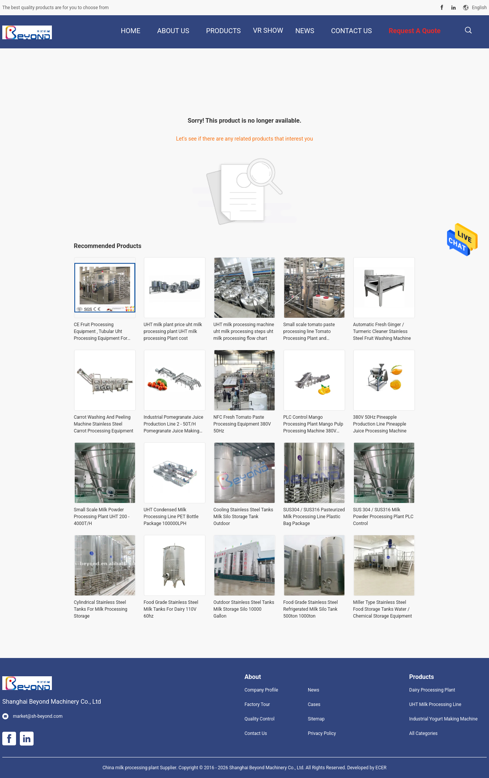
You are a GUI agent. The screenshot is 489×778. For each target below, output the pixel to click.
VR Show (268, 30)
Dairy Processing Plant (432, 690)
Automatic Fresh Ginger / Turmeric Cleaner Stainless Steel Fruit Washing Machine (382, 331)
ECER (380, 767)
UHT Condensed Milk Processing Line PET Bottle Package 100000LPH (171, 516)
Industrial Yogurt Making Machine (443, 719)
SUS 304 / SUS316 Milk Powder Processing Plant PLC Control (383, 516)
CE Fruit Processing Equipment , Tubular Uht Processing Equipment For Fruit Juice (100, 332)
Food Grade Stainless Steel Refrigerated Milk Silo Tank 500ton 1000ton (310, 609)
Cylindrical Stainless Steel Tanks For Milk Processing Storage (100, 609)
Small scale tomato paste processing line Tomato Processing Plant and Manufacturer (309, 332)
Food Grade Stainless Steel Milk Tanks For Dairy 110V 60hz (171, 609)
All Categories (423, 733)
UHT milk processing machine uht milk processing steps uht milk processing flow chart (244, 331)
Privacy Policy (322, 733)
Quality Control (260, 719)
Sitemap (316, 719)
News (313, 690)
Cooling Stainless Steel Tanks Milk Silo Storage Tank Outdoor (243, 516)
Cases (314, 704)
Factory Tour (257, 704)
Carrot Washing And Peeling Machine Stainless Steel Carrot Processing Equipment (104, 424)
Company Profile (261, 690)
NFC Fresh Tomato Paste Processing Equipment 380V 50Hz (242, 424)
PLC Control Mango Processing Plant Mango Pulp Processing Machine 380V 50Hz (313, 424)
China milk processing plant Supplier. (141, 767)
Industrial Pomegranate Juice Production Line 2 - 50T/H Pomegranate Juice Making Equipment (173, 424)
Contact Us (256, 733)
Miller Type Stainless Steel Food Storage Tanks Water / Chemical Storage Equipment (382, 609)
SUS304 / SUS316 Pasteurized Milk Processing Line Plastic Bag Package (314, 516)
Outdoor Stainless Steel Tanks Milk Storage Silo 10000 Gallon (244, 609)
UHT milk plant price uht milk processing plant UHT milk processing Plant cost (173, 331)
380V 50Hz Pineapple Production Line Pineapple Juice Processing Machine (380, 424)
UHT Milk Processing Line (435, 704)
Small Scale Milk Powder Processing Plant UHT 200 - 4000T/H (102, 516)
